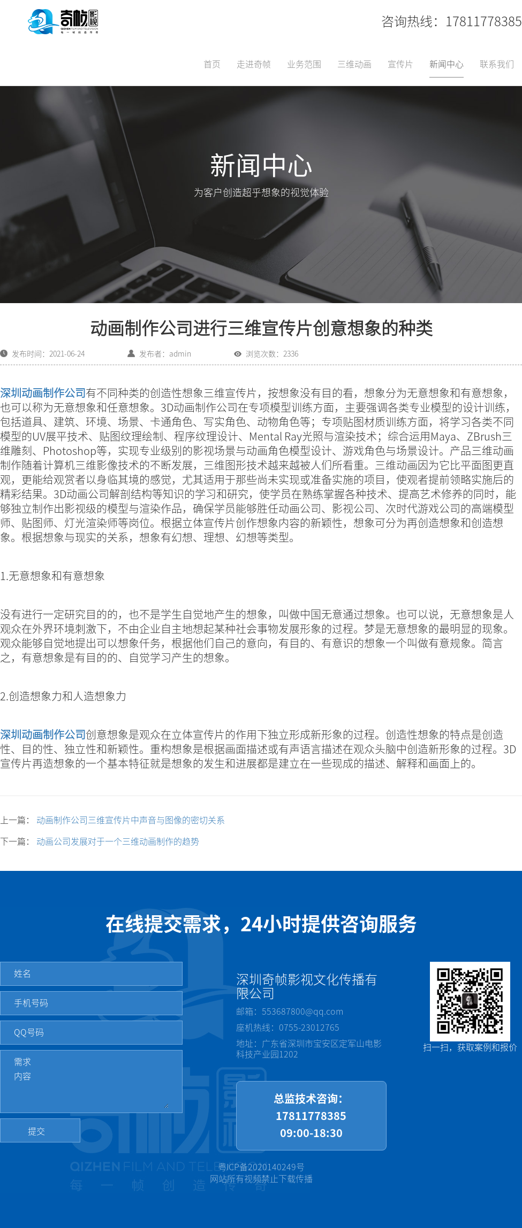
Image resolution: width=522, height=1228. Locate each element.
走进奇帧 (254, 64)
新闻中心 (446, 64)
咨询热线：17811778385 (451, 21)
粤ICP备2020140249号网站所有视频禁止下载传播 (261, 1173)
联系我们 (497, 64)
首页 (212, 64)
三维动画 (354, 64)
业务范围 (304, 64)
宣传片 (400, 64)
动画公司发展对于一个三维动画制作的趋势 (117, 841)
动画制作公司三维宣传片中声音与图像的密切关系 (130, 820)
